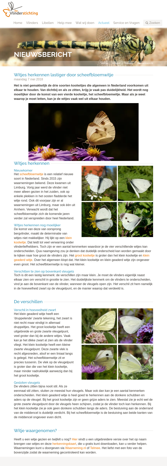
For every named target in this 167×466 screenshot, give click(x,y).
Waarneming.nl (75, 448)
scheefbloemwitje (31, 174)
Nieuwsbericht (145, 63)
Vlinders (32, 23)
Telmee (95, 448)
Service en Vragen (126, 23)
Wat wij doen (85, 23)
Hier (75, 439)
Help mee (64, 23)
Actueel (103, 23)
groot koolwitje (85, 255)
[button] (152, 23)
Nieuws (129, 63)
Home (18, 23)
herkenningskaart (64, 443)
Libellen (48, 23)
